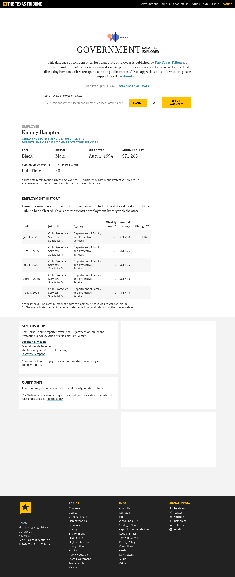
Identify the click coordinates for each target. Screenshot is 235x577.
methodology (55, 398)
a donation (129, 76)
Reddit (175, 529)
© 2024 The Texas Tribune (35, 544)
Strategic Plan (127, 525)
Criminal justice (78, 516)
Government (109, 49)
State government (80, 559)
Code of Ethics (127, 533)
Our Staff (124, 512)
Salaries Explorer (150, 50)
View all (73, 567)
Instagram (177, 521)
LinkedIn (176, 525)
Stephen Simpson (34, 342)
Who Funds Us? (128, 521)
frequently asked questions (72, 395)
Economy (74, 525)
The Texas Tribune (169, 62)
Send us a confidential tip (34, 540)
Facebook (177, 508)
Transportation (78, 563)
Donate (23, 523)
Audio (122, 559)
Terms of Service (129, 537)
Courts (73, 512)
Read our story (31, 388)
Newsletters (126, 554)
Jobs (121, 516)
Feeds (122, 550)
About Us (124, 508)
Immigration (76, 546)
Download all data (134, 86)
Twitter (175, 512)
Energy (73, 529)
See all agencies (176, 103)
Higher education (79, 542)
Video (122, 563)
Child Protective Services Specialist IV (53, 138)
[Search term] (87, 103)
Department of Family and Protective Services (60, 142)
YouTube (176, 516)
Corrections (126, 546)
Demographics (78, 521)
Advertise (24, 535)
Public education (79, 554)
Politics (73, 550)
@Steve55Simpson (33, 354)
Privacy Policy (127, 542)
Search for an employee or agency (63, 95)
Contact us (25, 531)
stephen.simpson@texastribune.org (44, 350)
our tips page (47, 361)
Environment (77, 533)
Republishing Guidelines (134, 529)
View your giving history (33, 527)
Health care (76, 537)
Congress (74, 508)
